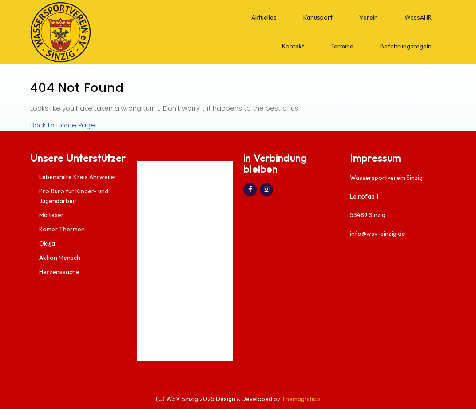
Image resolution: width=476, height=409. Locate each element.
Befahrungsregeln (406, 46)
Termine (342, 46)
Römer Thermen (62, 229)
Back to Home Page (62, 125)
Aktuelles (264, 17)
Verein (368, 17)
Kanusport (318, 17)
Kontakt (293, 46)
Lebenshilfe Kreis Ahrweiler (78, 177)
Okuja (47, 243)
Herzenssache (59, 272)
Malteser (51, 215)
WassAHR (418, 17)
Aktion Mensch (59, 258)
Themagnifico (300, 399)
